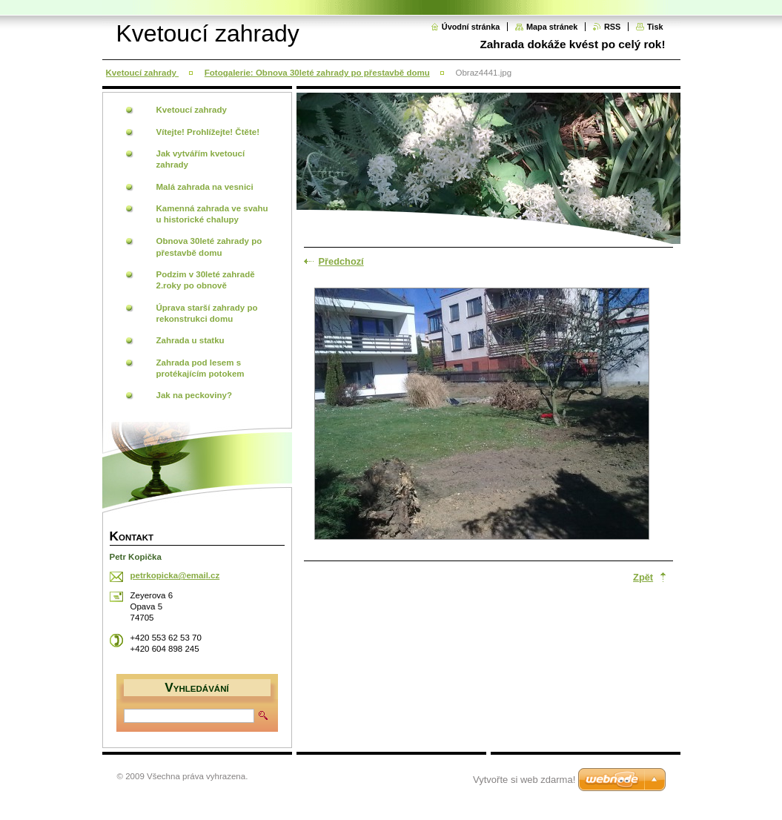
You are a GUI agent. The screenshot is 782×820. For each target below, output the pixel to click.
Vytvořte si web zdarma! (524, 779)
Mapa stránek (552, 26)
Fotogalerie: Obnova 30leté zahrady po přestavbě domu (317, 72)
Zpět (643, 577)
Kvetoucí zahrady (142, 72)
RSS (612, 26)
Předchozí (341, 261)
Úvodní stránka (471, 26)
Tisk (655, 26)
